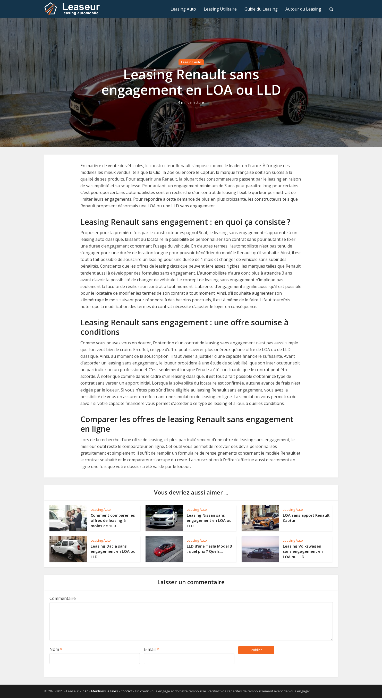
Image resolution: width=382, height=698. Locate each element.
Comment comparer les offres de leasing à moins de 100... (113, 520)
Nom (55, 649)
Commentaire (62, 598)
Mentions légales (104, 691)
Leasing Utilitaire (220, 9)
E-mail (151, 649)
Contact (126, 691)
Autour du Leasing (303, 9)
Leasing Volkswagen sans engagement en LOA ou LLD (303, 551)
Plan (85, 691)
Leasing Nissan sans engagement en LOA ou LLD (209, 520)
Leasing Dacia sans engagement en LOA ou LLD (113, 551)
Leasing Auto (183, 9)
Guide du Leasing (261, 9)
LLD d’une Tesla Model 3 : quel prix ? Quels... (209, 548)
